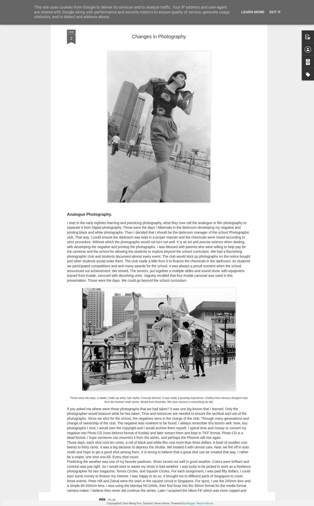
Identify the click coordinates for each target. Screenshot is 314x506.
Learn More (252, 12)
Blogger (190, 503)
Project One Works (124, 389)
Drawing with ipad (123, 445)
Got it (275, 12)
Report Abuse (204, 503)
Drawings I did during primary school (139, 333)
